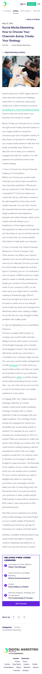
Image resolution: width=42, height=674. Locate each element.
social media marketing (11, 630)
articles (17, 627)
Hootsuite (13, 365)
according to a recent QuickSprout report (20, 109)
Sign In (23, 4)
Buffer (19, 377)
